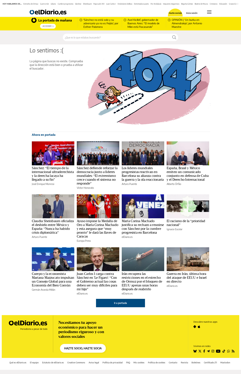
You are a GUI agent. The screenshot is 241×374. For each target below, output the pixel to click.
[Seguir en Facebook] (204, 351)
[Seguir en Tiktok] (223, 351)
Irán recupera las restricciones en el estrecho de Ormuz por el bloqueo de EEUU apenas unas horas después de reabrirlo (142, 281)
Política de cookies (156, 362)
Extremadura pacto (141, 4)
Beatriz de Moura (201, 4)
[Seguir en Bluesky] (195, 351)
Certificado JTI (210, 362)
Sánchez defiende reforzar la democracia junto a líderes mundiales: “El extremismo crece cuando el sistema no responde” (97, 175)
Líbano (53, 4)
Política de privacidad (112, 362)
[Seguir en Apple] (199, 326)
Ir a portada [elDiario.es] (120, 302)
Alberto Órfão (174, 183)
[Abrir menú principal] (209, 12)
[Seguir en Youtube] (218, 351)
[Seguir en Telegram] (208, 351)
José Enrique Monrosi (43, 183)
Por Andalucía (156, 4)
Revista (184, 362)
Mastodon (225, 362)
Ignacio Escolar (174, 229)
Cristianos (214, 4)
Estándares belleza (125, 4)
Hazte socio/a (175, 13)
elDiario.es (127, 236)
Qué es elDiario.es (17, 362)
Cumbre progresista (65, 4)
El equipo (34, 362)
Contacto (173, 362)
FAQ (128, 362)
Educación (223, 4)
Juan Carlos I (111, 4)
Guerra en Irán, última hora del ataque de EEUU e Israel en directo (187, 277)
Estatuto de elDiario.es (53, 362)
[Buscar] (174, 37)
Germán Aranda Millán (43, 289)
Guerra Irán (44, 4)
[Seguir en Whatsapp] (228, 351)
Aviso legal (94, 362)
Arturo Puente (129, 183)
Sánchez (78, 4)
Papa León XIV (99, 4)
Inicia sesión (191, 13)
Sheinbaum (87, 4)
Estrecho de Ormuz (30, 4)
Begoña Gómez (187, 4)
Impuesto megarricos (171, 4)
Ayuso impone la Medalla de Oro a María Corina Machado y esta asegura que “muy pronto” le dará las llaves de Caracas (97, 228)
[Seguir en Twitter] (199, 351)
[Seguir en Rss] (233, 351)
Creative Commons (76, 362)
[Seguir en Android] (194, 326)
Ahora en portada (43, 134)
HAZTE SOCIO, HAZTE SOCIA (83, 348)
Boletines (196, 362)
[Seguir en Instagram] (212, 351)
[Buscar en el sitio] (116, 37)
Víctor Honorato (85, 187)
